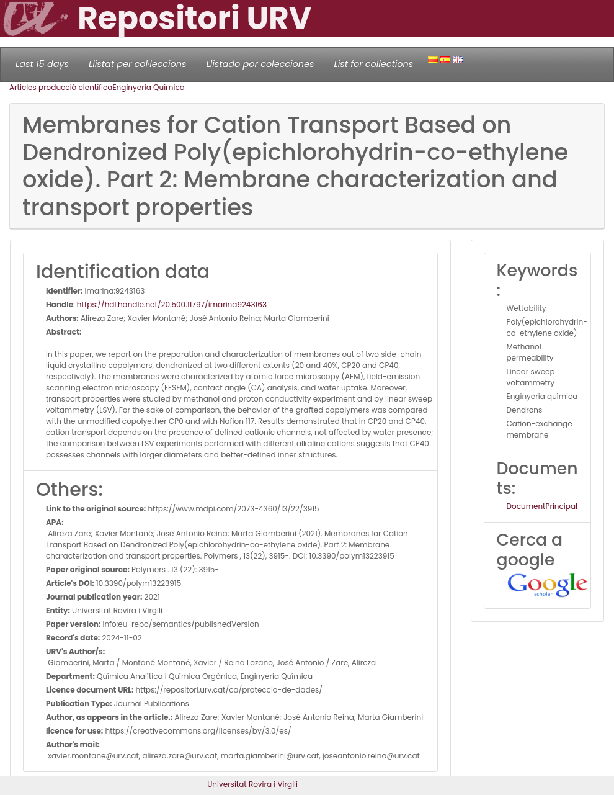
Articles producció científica (60, 87)
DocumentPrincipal (542, 506)
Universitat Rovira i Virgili (252, 784)
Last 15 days (42, 64)
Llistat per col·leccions (138, 64)
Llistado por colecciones (260, 64)
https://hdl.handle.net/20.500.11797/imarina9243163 (172, 304)
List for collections (373, 64)
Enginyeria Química (148, 87)
